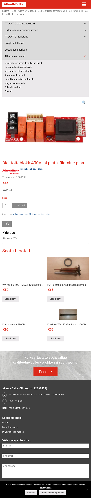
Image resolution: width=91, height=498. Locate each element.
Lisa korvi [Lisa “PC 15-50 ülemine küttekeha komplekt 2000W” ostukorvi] (55, 299)
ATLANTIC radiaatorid (16, 37)
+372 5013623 (15, 401)
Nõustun (31, 492)
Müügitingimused (10, 427)
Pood (13, 11)
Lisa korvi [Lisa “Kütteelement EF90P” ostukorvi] (10, 339)
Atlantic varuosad (27, 11)
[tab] (7, 224)
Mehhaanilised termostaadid (18, 71)
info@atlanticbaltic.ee (19, 408)
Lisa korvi (19, 205)
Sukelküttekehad (13, 87)
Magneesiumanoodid (15, 83)
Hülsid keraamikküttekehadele (19, 79)
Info (7, 224)
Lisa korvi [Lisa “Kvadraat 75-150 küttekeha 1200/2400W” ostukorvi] (55, 339)
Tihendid (9, 91)
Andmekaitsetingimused (52, 492)
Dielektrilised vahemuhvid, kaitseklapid (23, 63)
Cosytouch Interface (16, 50)
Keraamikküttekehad (15, 75)
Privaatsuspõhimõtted (13, 432)
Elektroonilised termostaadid (52, 11)
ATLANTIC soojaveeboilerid (20, 24)
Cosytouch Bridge (14, 43)
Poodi (43, 372)
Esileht (5, 11)
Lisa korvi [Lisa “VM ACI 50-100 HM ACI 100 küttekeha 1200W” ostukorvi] (10, 299)
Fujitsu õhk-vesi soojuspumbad (21, 30)
